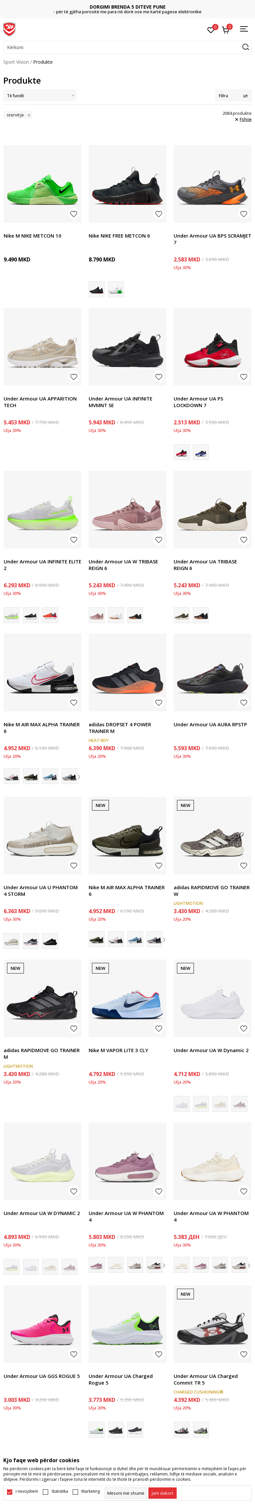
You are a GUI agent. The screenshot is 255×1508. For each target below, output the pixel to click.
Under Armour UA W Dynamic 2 (211, 1050)
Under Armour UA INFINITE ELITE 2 (42, 564)
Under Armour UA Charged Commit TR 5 (206, 1379)
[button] (127, 47)
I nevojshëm (27, 1491)
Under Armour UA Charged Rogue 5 (121, 1379)
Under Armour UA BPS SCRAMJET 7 (212, 239)
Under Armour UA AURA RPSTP (210, 724)
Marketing (90, 1491)
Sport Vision (16, 62)
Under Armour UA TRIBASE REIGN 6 (205, 564)
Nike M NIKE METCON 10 (32, 235)
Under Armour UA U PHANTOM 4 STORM (41, 890)
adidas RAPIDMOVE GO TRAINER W (212, 890)
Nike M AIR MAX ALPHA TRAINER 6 (42, 727)
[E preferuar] (211, 30)
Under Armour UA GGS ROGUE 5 (42, 1376)
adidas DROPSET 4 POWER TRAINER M (120, 727)
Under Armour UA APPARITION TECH (40, 401)
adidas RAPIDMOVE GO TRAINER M (42, 1053)
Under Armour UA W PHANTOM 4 (126, 1216)
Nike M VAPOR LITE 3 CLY (118, 1050)
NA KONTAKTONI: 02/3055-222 (127, 9)
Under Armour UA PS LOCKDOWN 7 (198, 401)
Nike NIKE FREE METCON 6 (119, 235)
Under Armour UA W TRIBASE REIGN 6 (123, 564)
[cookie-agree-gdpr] (162, 1493)
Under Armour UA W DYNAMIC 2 (42, 1213)
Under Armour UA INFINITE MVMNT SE (120, 401)
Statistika (59, 1491)
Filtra (233, 96)
